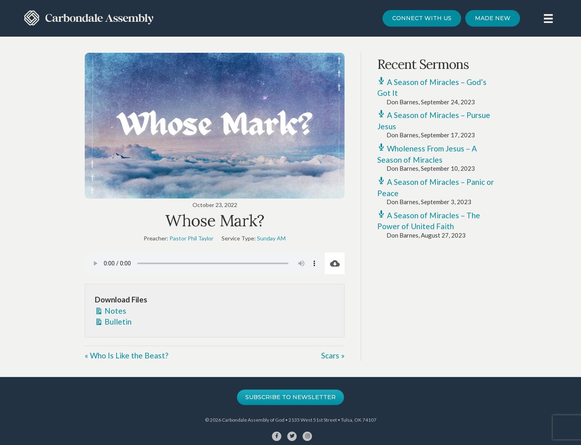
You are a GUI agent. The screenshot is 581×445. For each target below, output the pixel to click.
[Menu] (548, 18)
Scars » (333, 355)
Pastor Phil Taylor (191, 238)
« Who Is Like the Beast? (126, 355)
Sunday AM (271, 238)
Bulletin (113, 321)
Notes (110, 310)
